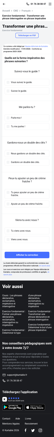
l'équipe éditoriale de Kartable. (36, 46)
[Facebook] (25, 430)
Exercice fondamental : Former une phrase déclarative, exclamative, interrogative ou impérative (13, 318)
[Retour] (5, 3)
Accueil (6, 10)
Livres (28, 418)
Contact (6, 418)
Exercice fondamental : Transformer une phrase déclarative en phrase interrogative (39, 315)
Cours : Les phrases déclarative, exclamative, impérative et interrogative (12, 301)
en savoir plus (44, 266)
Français (26, 10)
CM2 (15, 10)
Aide (17, 418)
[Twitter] (33, 430)
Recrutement (31, 423)
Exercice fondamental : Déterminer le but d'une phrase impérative (40, 327)
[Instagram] (40, 430)
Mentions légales (11, 423)
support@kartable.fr (17, 375)
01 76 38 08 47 (38, 4)
